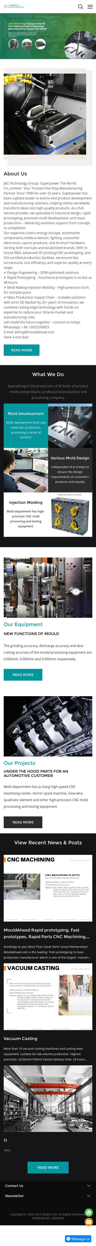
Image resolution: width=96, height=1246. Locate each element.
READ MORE (21, 350)
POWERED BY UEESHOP (48, 1218)
